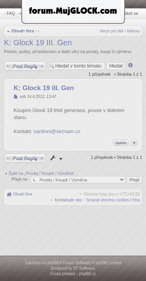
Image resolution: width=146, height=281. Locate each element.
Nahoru (133, 32)
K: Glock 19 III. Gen (38, 43)
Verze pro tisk (112, 32)
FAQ (11, 13)
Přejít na (19, 180)
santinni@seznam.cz (56, 132)
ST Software (84, 268)
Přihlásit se (129, 13)
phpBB (53, 263)
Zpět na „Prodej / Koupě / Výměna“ (42, 174)
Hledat (27, 13)
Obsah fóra (21, 31)
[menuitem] (113, 201)
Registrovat (107, 13)
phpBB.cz (87, 274)
